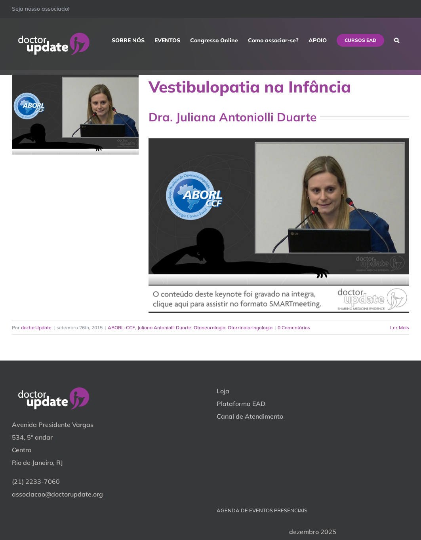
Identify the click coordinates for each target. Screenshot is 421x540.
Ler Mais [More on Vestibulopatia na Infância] (399, 327)
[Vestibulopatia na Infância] (75, 115)
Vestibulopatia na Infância (250, 86)
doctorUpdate (36, 327)
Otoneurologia (209, 327)
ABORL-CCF (121, 327)
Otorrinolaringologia (250, 327)
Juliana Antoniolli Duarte (164, 327)
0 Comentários (294, 327)
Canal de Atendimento (250, 416)
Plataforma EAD (241, 404)
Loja (223, 391)
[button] (396, 40)
